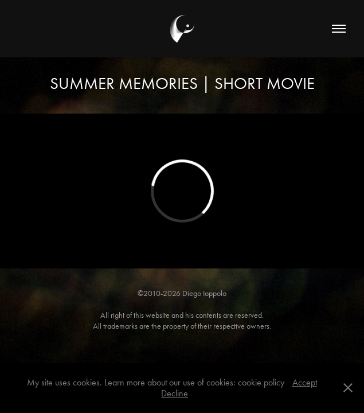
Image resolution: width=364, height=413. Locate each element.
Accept (304, 382)
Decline (174, 393)
